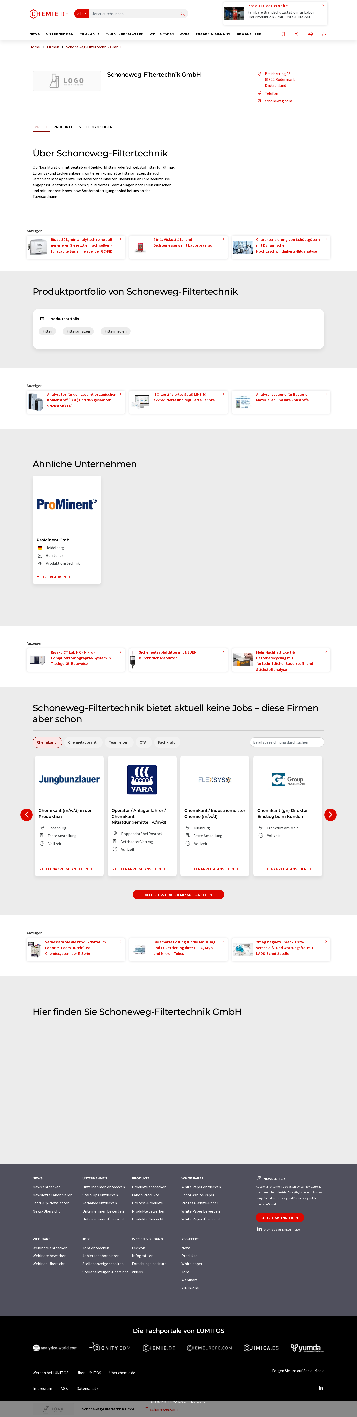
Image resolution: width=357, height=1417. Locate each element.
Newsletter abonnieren (52, 1194)
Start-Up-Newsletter (51, 1202)
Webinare (189, 1279)
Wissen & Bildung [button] (213, 33)
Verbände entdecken (99, 1202)
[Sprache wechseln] (310, 34)
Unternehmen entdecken (103, 1187)
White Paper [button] (162, 33)
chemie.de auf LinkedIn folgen (278, 1229)
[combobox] (287, 742)
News (186, 1247)
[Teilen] (296, 34)
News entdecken (46, 1187)
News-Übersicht (46, 1211)
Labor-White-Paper (197, 1194)
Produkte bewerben (148, 1211)
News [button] (35, 33)
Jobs (185, 1271)
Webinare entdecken (50, 1247)
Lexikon (138, 1247)
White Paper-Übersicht (200, 1219)
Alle (80, 13)
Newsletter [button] (249, 33)
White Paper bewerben (200, 1211)
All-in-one (190, 1287)
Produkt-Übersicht (148, 1219)
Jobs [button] (185, 33)
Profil (41, 126)
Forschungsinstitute (149, 1263)
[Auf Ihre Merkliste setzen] (283, 34)
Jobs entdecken (95, 1247)
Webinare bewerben (49, 1255)
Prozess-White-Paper (199, 1202)
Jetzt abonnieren (280, 1217)
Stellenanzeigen (96, 126)
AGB (64, 1388)
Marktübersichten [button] (125, 33)
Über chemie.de (122, 1372)
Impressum (42, 1388)
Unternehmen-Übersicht (103, 1219)
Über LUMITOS (88, 1372)
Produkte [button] (90, 33)
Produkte (63, 126)
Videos (137, 1271)
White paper (191, 1263)
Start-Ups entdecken (100, 1194)
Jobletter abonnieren (100, 1255)
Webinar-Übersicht (49, 1263)
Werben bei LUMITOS (50, 1372)
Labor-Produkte (145, 1194)
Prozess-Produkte (147, 1202)
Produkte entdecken (149, 1187)
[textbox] (287, 742)
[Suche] (182, 14)
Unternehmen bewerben (103, 1211)
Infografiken (142, 1255)
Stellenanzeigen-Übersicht (105, 1271)
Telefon (267, 93)
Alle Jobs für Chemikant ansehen (178, 894)
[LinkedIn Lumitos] (320, 1388)
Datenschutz (87, 1388)
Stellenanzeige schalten (103, 1263)
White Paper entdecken (201, 1187)
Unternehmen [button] (60, 33)
